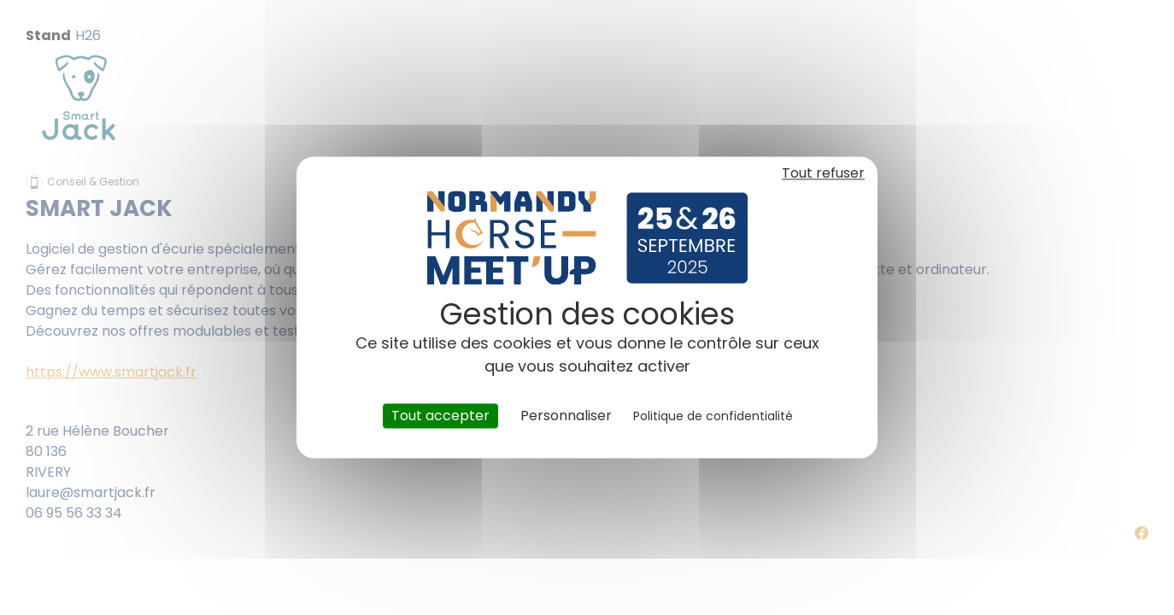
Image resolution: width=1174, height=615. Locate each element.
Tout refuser (823, 173)
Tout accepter (440, 415)
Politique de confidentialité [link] (713, 416)
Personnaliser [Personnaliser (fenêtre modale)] (566, 415)
